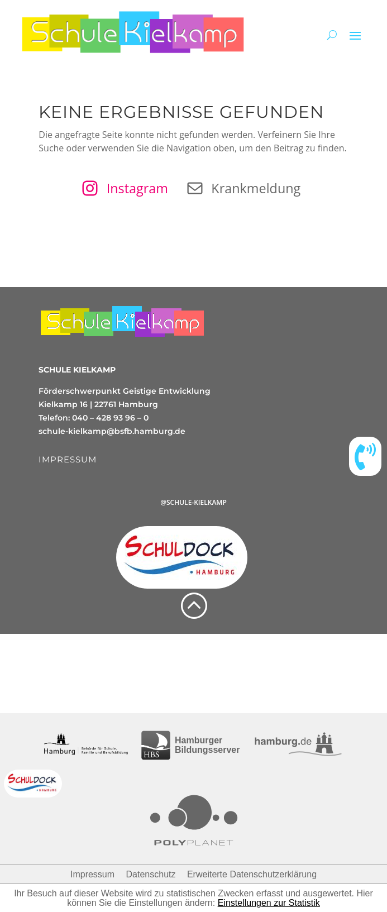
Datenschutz (151, 874)
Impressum (92, 874)
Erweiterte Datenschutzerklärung (252, 874)
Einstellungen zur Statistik (269, 903)
